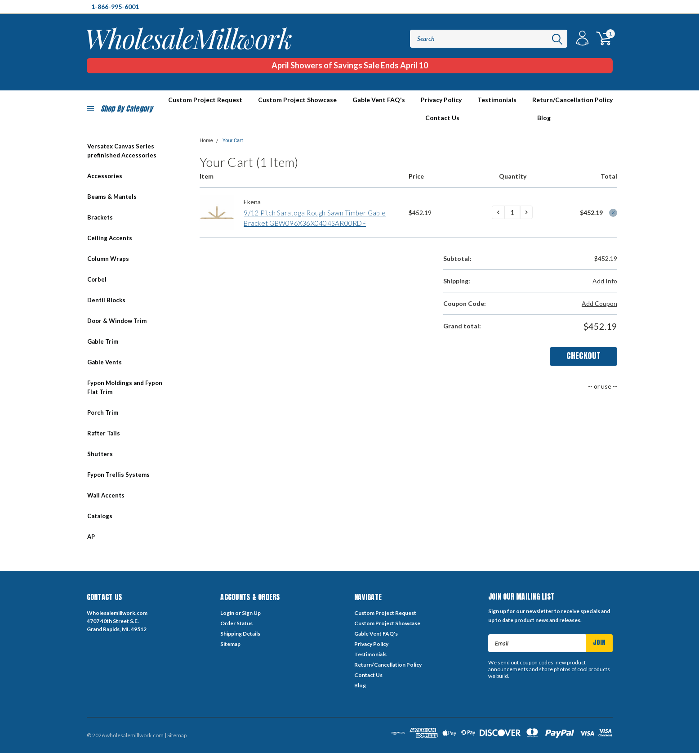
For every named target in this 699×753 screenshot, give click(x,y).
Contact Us (442, 117)
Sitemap (230, 644)
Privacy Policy (441, 99)
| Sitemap (176, 735)
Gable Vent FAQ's (378, 99)
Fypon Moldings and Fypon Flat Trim (124, 387)
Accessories (104, 175)
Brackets (100, 217)
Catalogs (99, 516)
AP (91, 536)
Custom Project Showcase (297, 99)
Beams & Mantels (112, 196)
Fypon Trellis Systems (118, 474)
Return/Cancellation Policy (572, 99)
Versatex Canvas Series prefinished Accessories (121, 151)
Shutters (100, 453)
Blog (544, 117)
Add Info (604, 281)
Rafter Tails (103, 433)
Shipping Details (240, 633)
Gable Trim (102, 341)
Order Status (236, 623)
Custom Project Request (385, 613)
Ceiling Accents (109, 238)
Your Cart (233, 140)
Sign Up (251, 613)
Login (227, 613)
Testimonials (496, 99)
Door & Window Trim (117, 320)
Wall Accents (106, 495)
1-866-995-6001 (115, 6)
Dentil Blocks (106, 300)
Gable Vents (104, 362)
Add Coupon (599, 303)
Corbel (97, 279)
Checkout (583, 356)
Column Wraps (108, 258)
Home (206, 140)
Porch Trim (102, 412)
